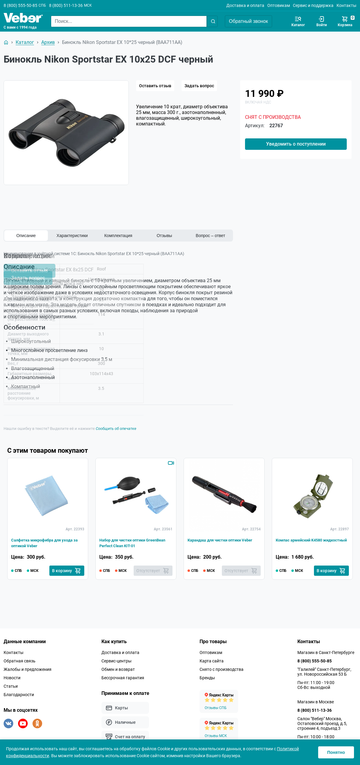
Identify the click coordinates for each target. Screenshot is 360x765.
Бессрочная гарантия (122, 675)
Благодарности (19, 692)
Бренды (207, 675)
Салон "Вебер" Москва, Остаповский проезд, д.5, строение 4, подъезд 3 (322, 721)
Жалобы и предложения (27, 667)
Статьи (11, 683)
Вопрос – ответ (210, 235)
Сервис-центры (116, 658)
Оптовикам (278, 5)
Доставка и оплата (245, 5)
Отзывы (164, 235)
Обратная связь (20, 658)
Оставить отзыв (155, 85)
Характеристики (72, 235)
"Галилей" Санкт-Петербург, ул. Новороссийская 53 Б (324, 669)
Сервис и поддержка (313, 5)
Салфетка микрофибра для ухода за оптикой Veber (42, 538)
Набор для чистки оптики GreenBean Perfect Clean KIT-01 (134, 538)
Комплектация (118, 235)
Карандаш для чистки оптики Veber (221, 538)
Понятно (336, 752)
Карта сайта (212, 658)
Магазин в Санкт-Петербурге (325, 650)
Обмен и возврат (118, 667)
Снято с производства (222, 667)
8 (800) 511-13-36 (66, 5)
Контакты (346, 5)
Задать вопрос (199, 85)
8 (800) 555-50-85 (20, 5)
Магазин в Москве (315, 699)
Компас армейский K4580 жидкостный (305, 538)
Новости (12, 675)
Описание (26, 235)
